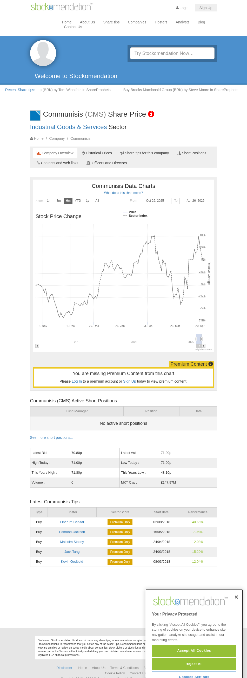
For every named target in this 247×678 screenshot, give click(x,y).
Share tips (111, 22)
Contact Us (73, 27)
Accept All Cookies (194, 667)
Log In (77, 381)
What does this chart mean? (123, 193)
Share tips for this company (144, 153)
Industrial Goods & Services (68, 126)
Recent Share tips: (20, 90)
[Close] (236, 613)
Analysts (183, 22)
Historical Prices (97, 153)
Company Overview (55, 153)
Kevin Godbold (72, 561)
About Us (87, 22)
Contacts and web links (57, 163)
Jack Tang (71, 552)
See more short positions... (52, 437)
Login (182, 8)
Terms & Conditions (124, 668)
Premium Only (120, 522)
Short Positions (191, 153)
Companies (137, 22)
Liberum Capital (72, 522)
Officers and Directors (106, 163)
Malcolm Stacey (72, 542)
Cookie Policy (115, 673)
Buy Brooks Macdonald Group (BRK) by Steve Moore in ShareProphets (184, 90)
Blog (201, 22)
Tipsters (161, 22)
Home (67, 22)
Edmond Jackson (72, 532)
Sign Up (205, 8)
